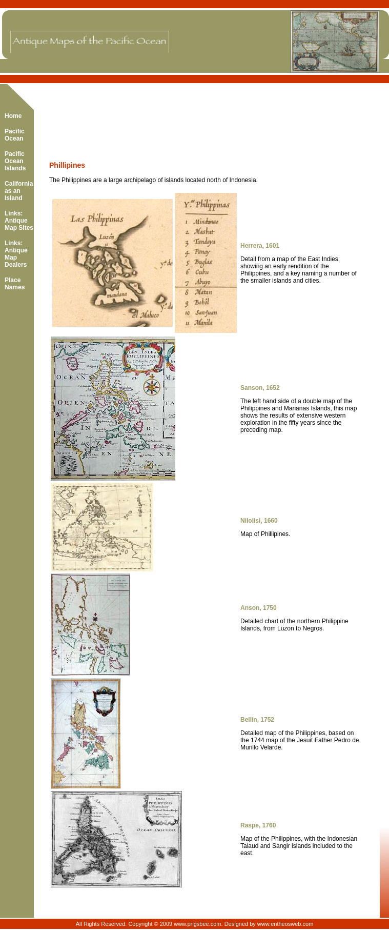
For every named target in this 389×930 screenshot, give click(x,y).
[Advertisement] (169, 115)
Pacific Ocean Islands (15, 161)
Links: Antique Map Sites (19, 220)
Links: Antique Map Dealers (16, 254)
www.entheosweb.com (285, 924)
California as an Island (19, 191)
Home (13, 116)
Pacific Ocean (15, 135)
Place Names (15, 283)
